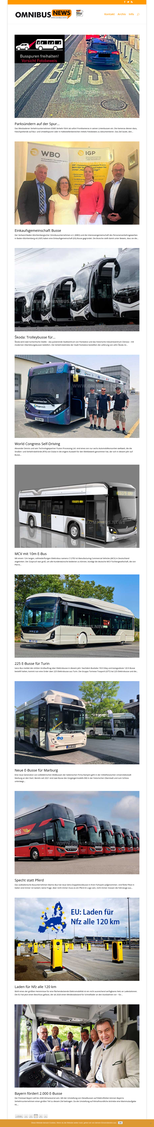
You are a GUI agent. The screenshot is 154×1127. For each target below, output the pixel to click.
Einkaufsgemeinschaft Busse (38, 230)
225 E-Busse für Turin (32, 663)
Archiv (122, 14)
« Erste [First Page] (19, 1116)
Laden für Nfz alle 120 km (35, 986)
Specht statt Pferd (29, 880)
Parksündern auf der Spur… (37, 123)
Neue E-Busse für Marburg (36, 770)
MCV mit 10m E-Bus (31, 553)
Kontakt (109, 14)
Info (131, 14)
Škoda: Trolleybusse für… (35, 337)
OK (120, 1123)
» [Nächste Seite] (45, 1116)
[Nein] (150, 1123)
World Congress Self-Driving (37, 443)
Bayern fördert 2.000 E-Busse (38, 1093)
